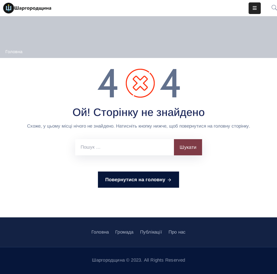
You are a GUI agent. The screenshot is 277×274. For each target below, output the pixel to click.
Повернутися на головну (138, 180)
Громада (124, 232)
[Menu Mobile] (255, 8)
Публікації (151, 232)
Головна (13, 51)
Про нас (177, 232)
